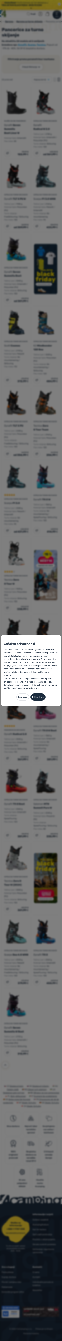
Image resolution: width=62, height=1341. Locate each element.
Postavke (22, 697)
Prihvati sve (38, 697)
